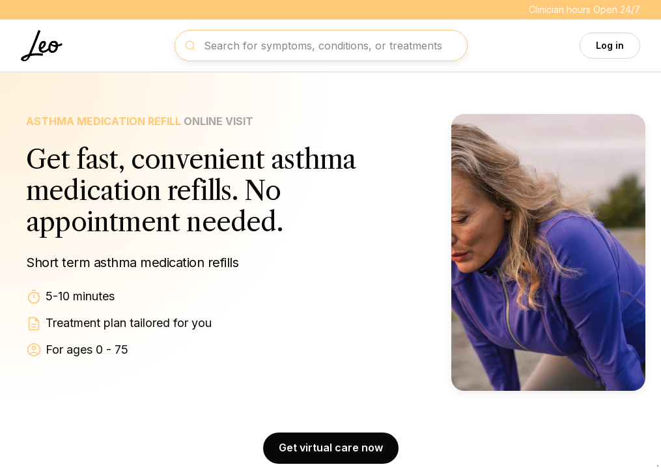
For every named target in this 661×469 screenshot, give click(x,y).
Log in (610, 45)
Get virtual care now (331, 447)
